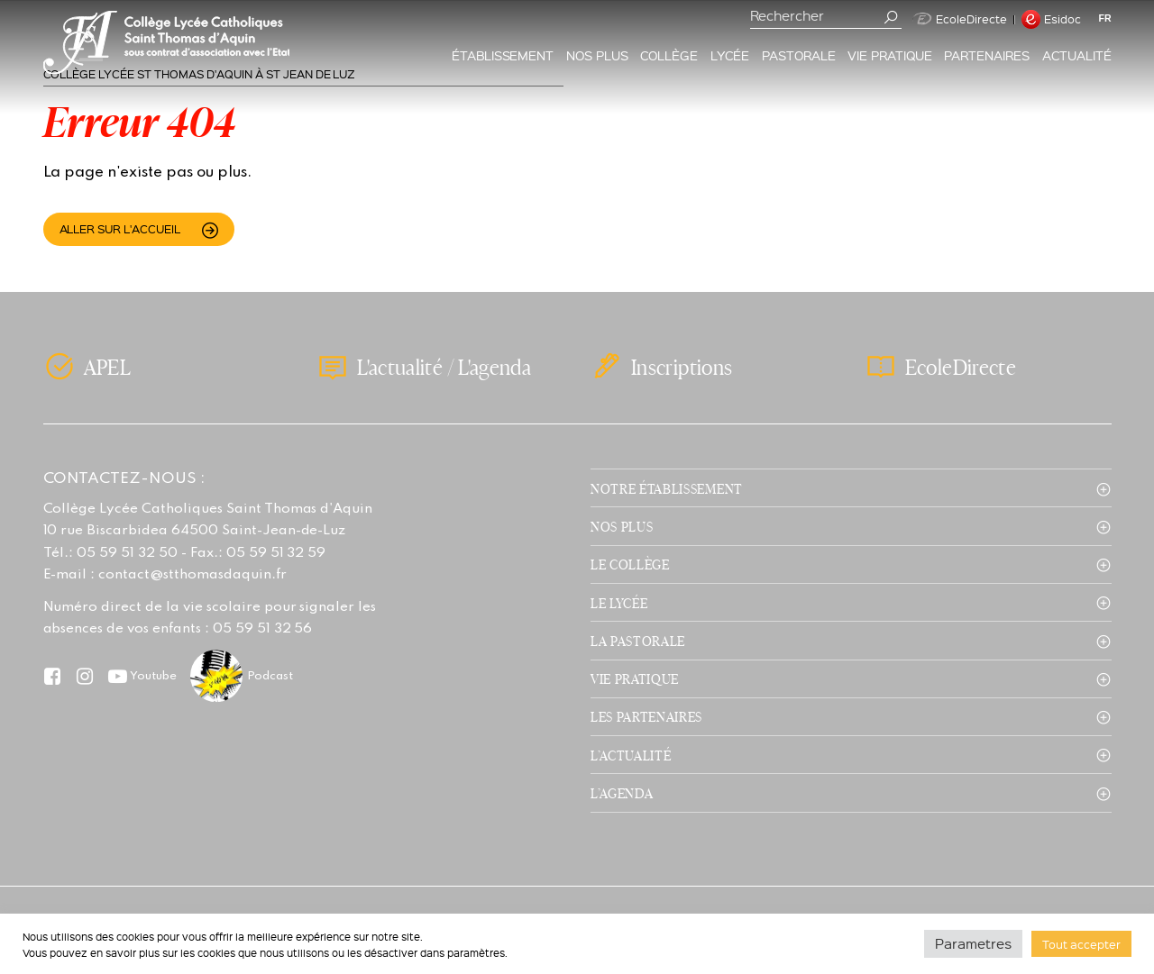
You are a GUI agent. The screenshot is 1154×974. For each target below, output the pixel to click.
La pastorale (638, 641)
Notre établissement (667, 488)
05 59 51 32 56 (263, 629)
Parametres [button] (973, 943)
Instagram (85, 676)
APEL (107, 366)
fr (1105, 18)
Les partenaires (646, 716)
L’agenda (622, 793)
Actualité (1077, 55)
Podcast (270, 676)
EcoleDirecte (960, 19)
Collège (669, 55)
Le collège (630, 564)
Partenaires (987, 55)
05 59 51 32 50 (127, 553)
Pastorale (799, 55)
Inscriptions (681, 366)
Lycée (730, 55)
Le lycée (619, 603)
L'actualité (400, 367)
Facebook (52, 676)
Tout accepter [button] (1081, 943)
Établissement (503, 55)
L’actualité (631, 755)
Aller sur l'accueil (120, 228)
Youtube (153, 676)
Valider (891, 17)
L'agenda (494, 367)
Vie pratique (889, 55)
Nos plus (597, 55)
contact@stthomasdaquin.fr (192, 575)
